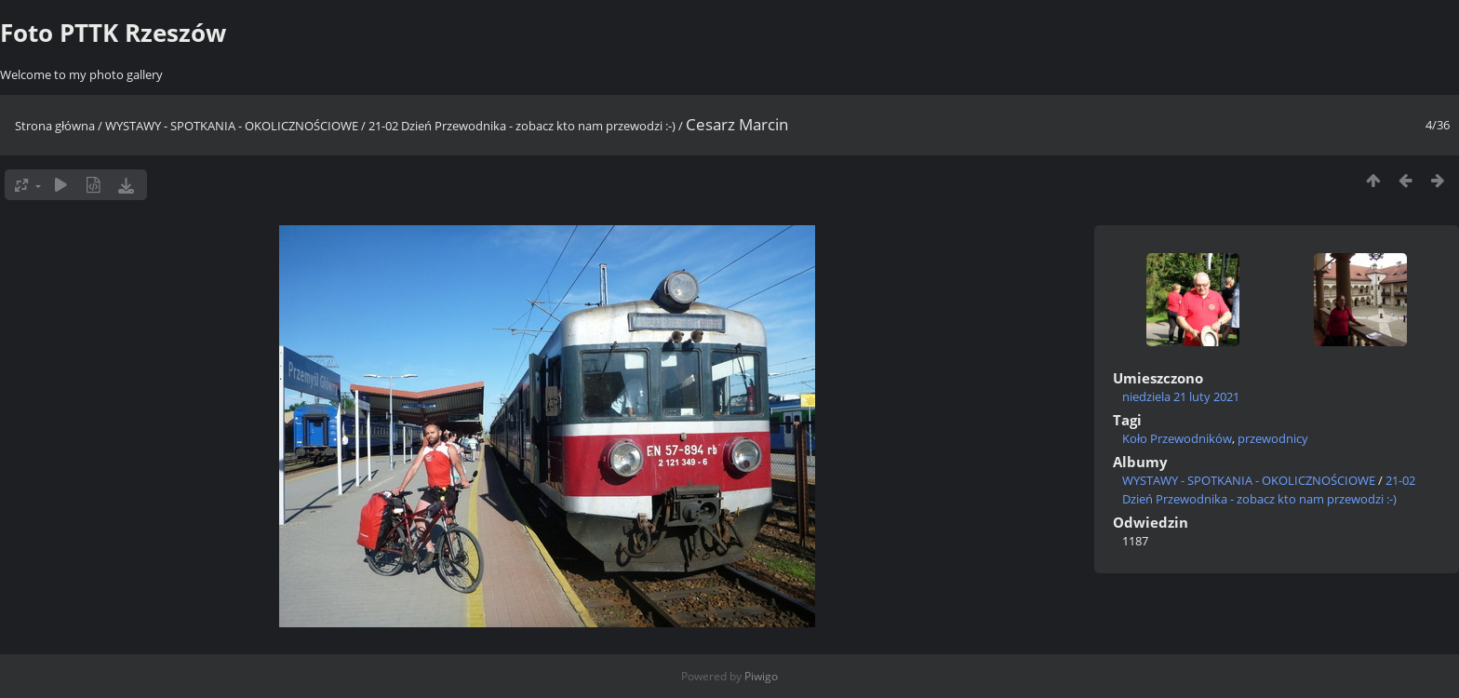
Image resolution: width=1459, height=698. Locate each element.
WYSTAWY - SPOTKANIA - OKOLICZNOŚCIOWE (231, 125)
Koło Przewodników (1177, 438)
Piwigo (761, 676)
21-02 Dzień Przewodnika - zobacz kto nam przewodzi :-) (522, 125)
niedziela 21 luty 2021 (1180, 396)
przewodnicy (1273, 438)
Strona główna (55, 125)
